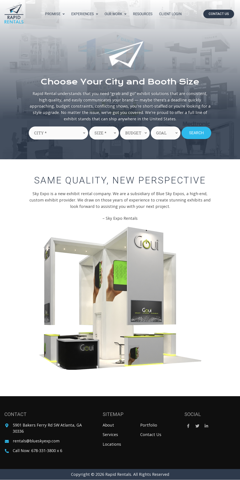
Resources (143, 14)
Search (196, 132)
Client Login (170, 14)
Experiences (84, 14)
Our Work (115, 14)
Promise (55, 14)
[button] (218, 14)
